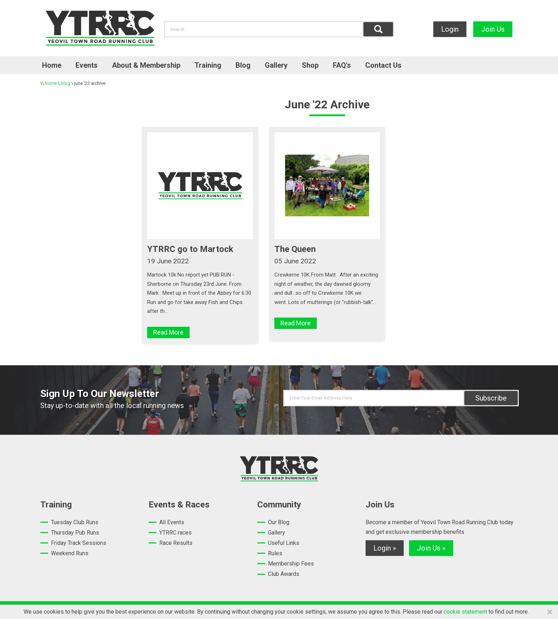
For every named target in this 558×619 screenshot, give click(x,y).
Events (87, 65)
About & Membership (146, 65)
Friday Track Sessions (78, 543)
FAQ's (342, 65)
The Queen (295, 249)
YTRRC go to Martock (190, 249)
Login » (384, 548)
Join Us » (431, 548)
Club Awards (283, 574)
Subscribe (491, 398)
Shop (310, 65)
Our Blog (278, 522)
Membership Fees (291, 563)
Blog (243, 65)
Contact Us (383, 65)
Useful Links (283, 543)
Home (51, 65)
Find (378, 29)
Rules (275, 553)
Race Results (175, 543)
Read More (168, 332)
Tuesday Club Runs (74, 522)
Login (450, 29)
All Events (171, 522)
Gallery (276, 65)
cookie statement (465, 611)
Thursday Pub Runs (75, 532)
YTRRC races (175, 532)
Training (208, 65)
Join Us (493, 29)
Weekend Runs (69, 553)
